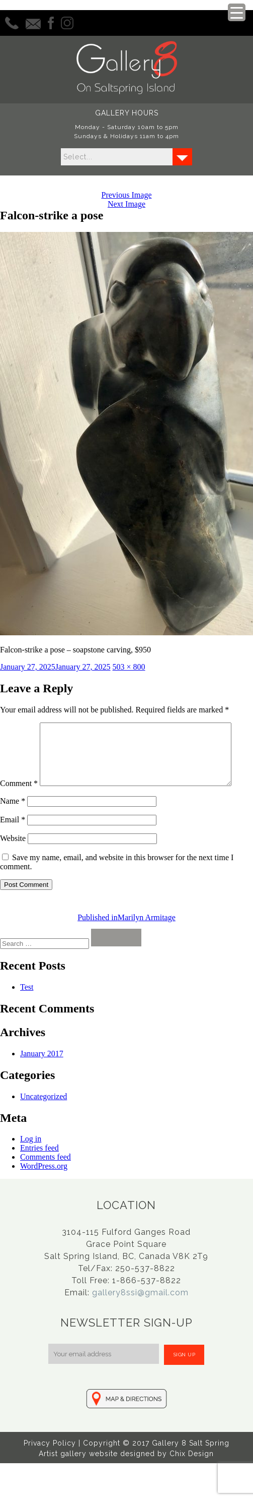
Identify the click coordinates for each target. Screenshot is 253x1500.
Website (13, 859)
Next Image (126, 204)
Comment (19, 727)
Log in (30, 1160)
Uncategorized (43, 1117)
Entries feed (39, 1169)
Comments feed (45, 1178)
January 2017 (41, 1074)
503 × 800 (129, 667)
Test (26, 1008)
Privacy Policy (50, 1464)
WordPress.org (43, 1187)
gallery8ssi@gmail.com (140, 1313)
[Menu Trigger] (236, 12)
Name (12, 822)
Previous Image (127, 195)
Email (12, 840)
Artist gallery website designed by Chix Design (126, 1475)
